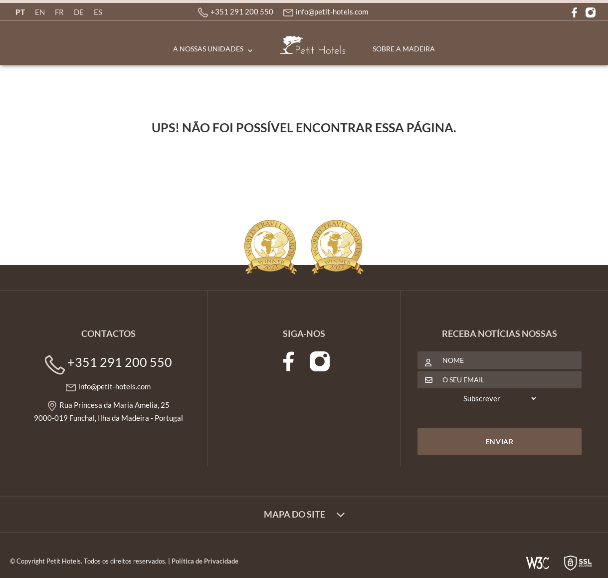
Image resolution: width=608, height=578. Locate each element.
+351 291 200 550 (241, 11)
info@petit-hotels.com (332, 11)
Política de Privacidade (205, 561)
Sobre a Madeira (404, 48)
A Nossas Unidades (208, 48)
